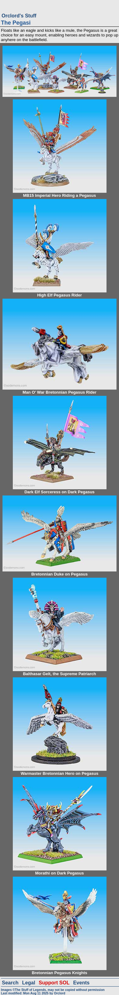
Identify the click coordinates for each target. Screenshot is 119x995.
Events (81, 982)
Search (10, 982)
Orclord (59, 993)
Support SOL (54, 982)
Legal (28, 982)
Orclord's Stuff (19, 15)
